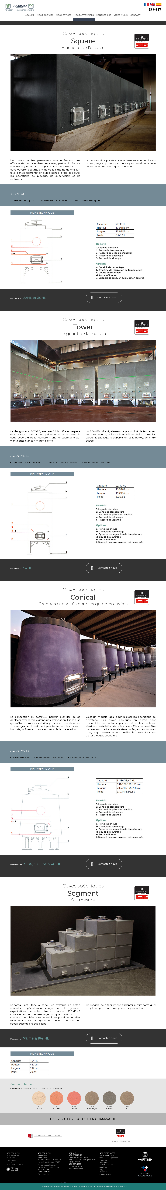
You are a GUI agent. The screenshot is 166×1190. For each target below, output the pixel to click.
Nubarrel (103, 1172)
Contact (135, 15)
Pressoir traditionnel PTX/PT (48, 1162)
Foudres (103, 1160)
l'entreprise (103, 15)
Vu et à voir (121, 15)
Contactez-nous (104, 297)
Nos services (63, 15)
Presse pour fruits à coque (48, 1167)
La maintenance (75, 1166)
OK (116, 1186)
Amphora (103, 1167)
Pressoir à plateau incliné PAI (49, 1160)
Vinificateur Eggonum (108, 1158)
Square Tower (105, 1174)
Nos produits (45, 15)
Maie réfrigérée (44, 1174)
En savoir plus (122, 1186)
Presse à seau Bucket (47, 1165)
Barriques (103, 1162)
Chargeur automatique (78, 1157)
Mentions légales (14, 1165)
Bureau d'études (75, 1169)
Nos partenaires (84, 15)
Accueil (29, 15)
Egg (101, 1169)
